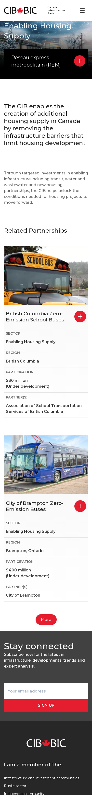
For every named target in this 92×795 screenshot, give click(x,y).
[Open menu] (82, 10)
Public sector (15, 786)
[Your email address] (46, 691)
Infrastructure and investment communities (41, 778)
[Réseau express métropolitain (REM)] (80, 61)
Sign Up (46, 705)
